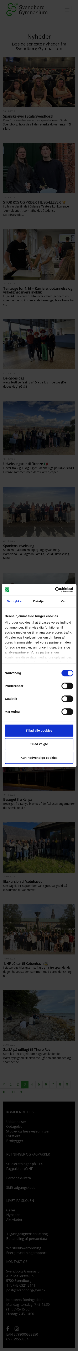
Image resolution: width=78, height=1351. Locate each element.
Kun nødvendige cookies (39, 757)
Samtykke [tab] (14, 601)
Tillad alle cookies (39, 730)
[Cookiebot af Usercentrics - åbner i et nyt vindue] (55, 589)
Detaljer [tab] (39, 601)
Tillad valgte (39, 744)
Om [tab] (64, 601)
